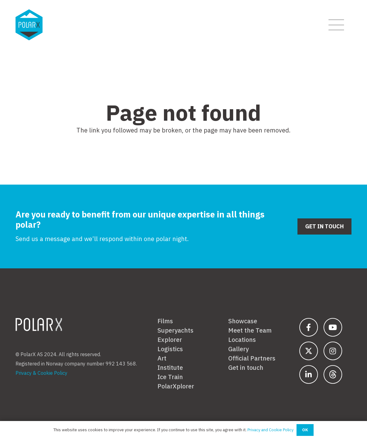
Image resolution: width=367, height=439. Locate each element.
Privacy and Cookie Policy (270, 429)
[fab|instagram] (333, 351)
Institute (170, 368)
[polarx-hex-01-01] (29, 24)
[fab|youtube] (333, 327)
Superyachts (175, 330)
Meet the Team (250, 330)
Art (161, 358)
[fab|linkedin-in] (308, 374)
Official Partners (251, 358)
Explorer (169, 340)
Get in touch (245, 368)
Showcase (242, 321)
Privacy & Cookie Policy (41, 373)
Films (165, 321)
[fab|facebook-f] (308, 327)
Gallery (238, 349)
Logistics (170, 349)
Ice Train (170, 377)
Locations (242, 340)
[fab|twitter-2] (308, 351)
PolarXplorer (175, 386)
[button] (336, 25)
